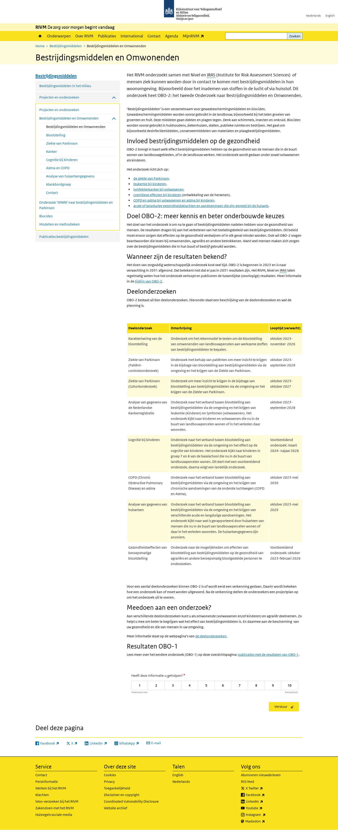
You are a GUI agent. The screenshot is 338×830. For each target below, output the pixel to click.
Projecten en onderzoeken (59, 110)
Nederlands (313, 16)
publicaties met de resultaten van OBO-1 (268, 654)
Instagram (266, 814)
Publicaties (107, 36)
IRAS (211, 75)
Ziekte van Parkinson (62, 143)
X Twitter (264, 788)
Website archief (115, 808)
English (330, 16)
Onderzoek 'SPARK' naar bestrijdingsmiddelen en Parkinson (76, 205)
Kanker (51, 151)
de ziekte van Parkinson (151, 178)
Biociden (46, 216)
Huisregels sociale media (53, 814)
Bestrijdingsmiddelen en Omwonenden (81, 126)
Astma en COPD (57, 168)
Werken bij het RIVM (50, 788)
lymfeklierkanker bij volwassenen (158, 189)
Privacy (109, 781)
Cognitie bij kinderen (62, 160)
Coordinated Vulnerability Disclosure (131, 801)
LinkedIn (264, 801)
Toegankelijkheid (117, 788)
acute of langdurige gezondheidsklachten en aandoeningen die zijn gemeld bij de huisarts (200, 206)
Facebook (265, 795)
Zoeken (295, 36)
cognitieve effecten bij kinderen (157, 195)
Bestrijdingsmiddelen (66, 46)
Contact (154, 36)
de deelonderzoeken (211, 636)
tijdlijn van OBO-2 (148, 281)
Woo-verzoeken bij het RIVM (56, 801)
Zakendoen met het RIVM (54, 808)
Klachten (42, 795)
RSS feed (247, 781)
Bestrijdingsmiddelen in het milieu (65, 86)
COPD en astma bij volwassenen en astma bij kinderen (173, 200)
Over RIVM (84, 36)
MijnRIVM (194, 36)
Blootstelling (55, 135)
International (132, 36)
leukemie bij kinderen (149, 184)
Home (40, 36)
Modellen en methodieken (59, 224)
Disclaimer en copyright (121, 795)
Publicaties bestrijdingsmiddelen (64, 236)
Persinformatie (46, 781)
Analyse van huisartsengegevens (70, 176)
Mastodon (265, 821)
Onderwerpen (59, 36)
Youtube (264, 808)
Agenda (171, 36)
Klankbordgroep (58, 184)
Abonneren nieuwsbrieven (261, 775)
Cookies (110, 775)
